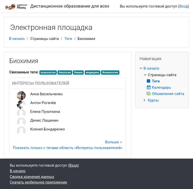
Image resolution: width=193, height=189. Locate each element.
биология (65, 72)
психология (48, 72)
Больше (112, 142)
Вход (183, 6)
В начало (17, 38)
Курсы (153, 100)
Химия (78, 72)
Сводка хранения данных (32, 176)
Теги (68, 38)
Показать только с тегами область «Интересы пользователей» (67, 148)
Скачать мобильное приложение (38, 182)
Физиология (110, 72)
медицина (92, 72)
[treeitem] (162, 84)
